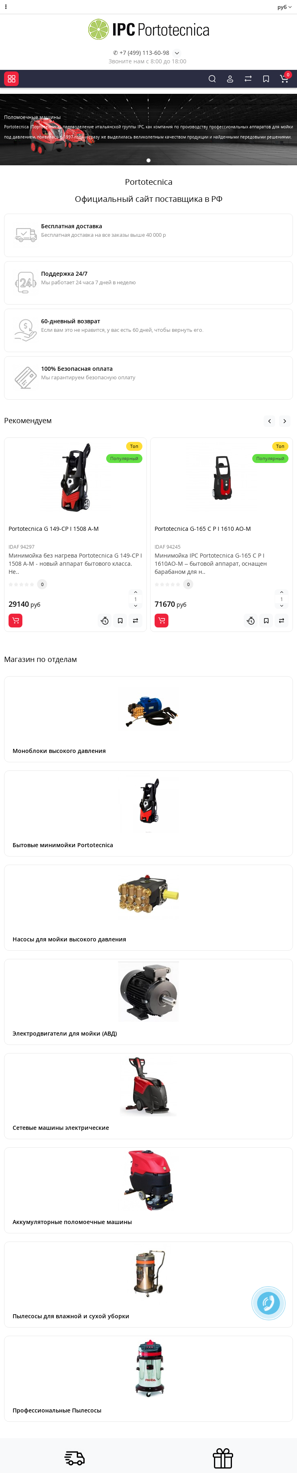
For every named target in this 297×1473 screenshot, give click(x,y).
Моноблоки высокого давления (59, 751)
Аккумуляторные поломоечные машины (72, 1222)
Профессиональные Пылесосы (57, 1410)
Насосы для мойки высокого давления (69, 939)
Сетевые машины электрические (61, 1127)
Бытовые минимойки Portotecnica (63, 845)
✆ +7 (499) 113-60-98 (141, 52)
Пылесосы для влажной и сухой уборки (71, 1316)
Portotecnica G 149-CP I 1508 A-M (54, 528)
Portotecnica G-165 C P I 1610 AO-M (203, 528)
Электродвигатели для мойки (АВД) (65, 1033)
